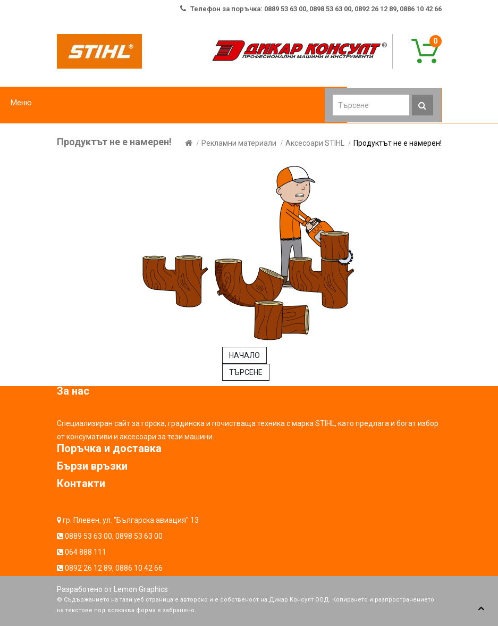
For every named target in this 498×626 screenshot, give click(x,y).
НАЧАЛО (244, 355)
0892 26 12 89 (88, 568)
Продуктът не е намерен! (397, 143)
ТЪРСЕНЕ (246, 372)
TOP (481, 609)
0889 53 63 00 (88, 536)
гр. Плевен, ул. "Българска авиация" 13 (131, 520)
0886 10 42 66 (139, 568)
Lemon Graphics (141, 589)
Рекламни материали (238, 143)
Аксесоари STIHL (314, 143)
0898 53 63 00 (139, 536)
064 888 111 (85, 552)
